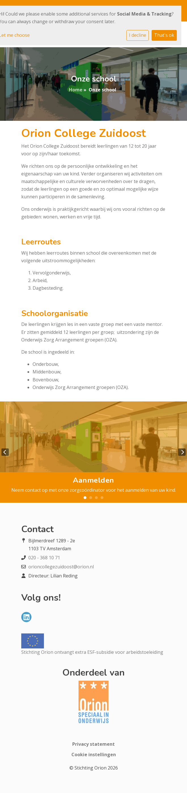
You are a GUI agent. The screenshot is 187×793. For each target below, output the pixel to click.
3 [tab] (96, 497)
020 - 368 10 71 (44, 558)
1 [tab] (85, 497)
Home (75, 90)
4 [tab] (102, 497)
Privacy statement (93, 744)
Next (182, 452)
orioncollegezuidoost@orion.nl (61, 567)
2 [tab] (90, 497)
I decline (137, 35)
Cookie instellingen (93, 754)
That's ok (164, 35)
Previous (5, 452)
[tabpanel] (93, 452)
